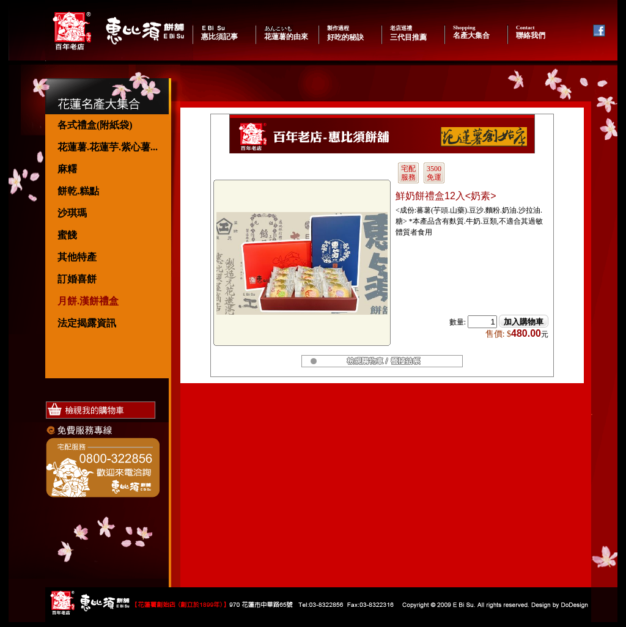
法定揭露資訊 (86, 323)
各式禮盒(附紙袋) (95, 125)
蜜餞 (67, 235)
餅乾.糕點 (78, 191)
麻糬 (67, 169)
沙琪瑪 (72, 213)
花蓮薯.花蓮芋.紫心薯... (107, 147)
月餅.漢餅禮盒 (88, 301)
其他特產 (77, 257)
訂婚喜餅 (77, 279)
